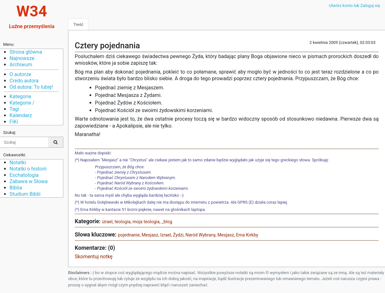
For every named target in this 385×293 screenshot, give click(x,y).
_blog (166, 221)
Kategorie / (22, 103)
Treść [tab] (78, 24)
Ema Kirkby (247, 234)
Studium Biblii (25, 194)
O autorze (20, 74)
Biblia (15, 188)
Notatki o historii (28, 169)
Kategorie (20, 96)
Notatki (17, 162)
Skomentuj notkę (94, 257)
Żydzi (178, 234)
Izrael (165, 234)
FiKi (13, 122)
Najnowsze (21, 58)
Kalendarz (20, 115)
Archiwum (20, 65)
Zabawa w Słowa (28, 181)
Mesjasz (150, 234)
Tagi (14, 109)
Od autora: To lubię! (31, 87)
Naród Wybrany (201, 234)
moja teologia (146, 221)
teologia (123, 221)
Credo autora (24, 81)
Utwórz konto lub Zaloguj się (354, 5)
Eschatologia (24, 175)
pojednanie (129, 234)
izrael (107, 221)
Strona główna (25, 52)
